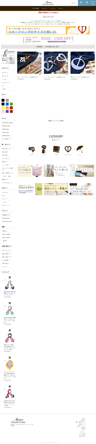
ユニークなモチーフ (7, 182)
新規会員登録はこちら (20, 416)
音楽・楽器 (4, 155)
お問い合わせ (34, 416)
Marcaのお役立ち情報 (8, 434)
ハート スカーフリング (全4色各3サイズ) (54, 77)
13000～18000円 (6, 234)
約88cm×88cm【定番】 (7, 122)
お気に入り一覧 (44, 416)
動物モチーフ (5, 179)
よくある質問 (5, 260)
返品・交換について (7, 257)
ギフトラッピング (6, 250)
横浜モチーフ (5, 161)
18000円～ (4, 231)
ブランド (60, 8)
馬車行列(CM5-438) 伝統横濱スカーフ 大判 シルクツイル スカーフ (10, 293)
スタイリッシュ (6, 205)
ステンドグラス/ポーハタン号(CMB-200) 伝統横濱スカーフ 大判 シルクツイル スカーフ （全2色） (10, 375)
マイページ (4, 266)
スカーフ (44, 8)
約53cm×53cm (5, 132)
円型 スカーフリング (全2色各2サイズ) (80, 77)
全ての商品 (36, 8)
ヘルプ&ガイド (6, 440)
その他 (3, 89)
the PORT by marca (6, 221)
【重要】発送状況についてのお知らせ (48, 12)
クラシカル (4, 192)
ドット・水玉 (5, 165)
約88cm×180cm (6, 135)
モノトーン (4, 198)
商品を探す (5, 427)
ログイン (73, 3)
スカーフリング (6, 82)
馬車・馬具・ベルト (7, 148)
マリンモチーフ (6, 158)
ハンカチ (4, 79)
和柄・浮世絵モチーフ (7, 173)
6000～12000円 (6, 237)
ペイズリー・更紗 (6, 176)
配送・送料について (7, 253)
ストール (52, 8)
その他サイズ (7, 139)
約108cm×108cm (6, 126)
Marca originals (5, 218)
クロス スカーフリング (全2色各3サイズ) (27, 77)
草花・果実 (4, 152)
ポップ (3, 195)
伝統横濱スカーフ (6, 215)
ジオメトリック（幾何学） (7, 169)
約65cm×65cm (5, 129)
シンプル (4, 202)
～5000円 (4, 240)
